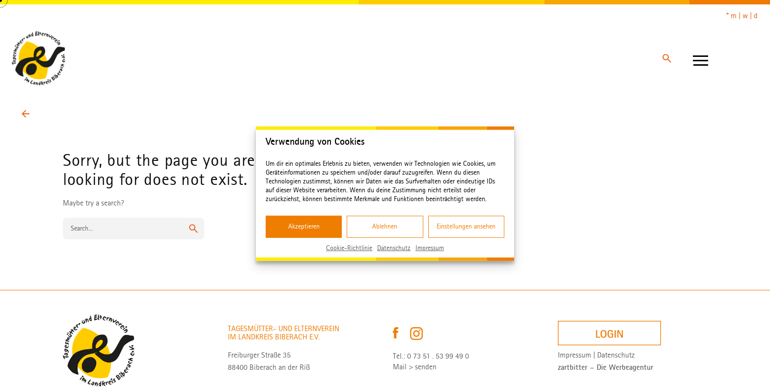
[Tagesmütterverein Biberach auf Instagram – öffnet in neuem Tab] (416, 333)
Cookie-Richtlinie (349, 247)
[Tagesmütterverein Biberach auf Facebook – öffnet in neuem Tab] (396, 333)
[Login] (609, 333)
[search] (193, 228)
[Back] (25, 114)
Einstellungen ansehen (466, 226)
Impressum (429, 247)
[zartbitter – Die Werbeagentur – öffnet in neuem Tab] (605, 367)
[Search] (667, 58)
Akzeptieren (304, 226)
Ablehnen (384, 226)
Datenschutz (394, 247)
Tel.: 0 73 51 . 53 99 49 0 (431, 356)
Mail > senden (415, 366)
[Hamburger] (700, 58)
